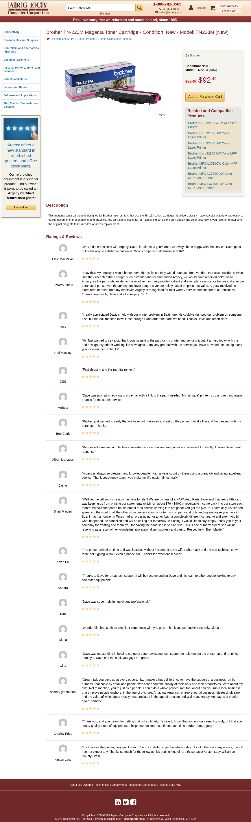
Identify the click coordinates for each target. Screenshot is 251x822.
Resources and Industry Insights (148, 784)
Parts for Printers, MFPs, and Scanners (22, 69)
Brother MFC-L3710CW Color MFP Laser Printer (212, 165)
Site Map (104, 13)
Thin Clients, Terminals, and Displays (21, 105)
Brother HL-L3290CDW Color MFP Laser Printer (212, 155)
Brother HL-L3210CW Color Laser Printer (212, 125)
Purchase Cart (229, 5)
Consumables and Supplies (21, 40)
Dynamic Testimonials (96, 784)
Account (200, 8)
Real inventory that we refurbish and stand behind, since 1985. (125, 20)
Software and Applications (20, 95)
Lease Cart (228, 11)
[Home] (48, 38)
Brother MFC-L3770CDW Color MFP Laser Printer (210, 186)
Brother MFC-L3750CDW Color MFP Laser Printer (210, 176)
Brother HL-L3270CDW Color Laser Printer (208, 145)
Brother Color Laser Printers (114, 38)
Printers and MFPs (15, 79)
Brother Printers (86, 38)
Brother (195, 55)
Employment (119, 784)
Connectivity (11, 32)
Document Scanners (16, 59)
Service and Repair (15, 87)
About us (75, 784)
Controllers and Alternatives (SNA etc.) (21, 50)
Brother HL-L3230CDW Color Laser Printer (208, 135)
